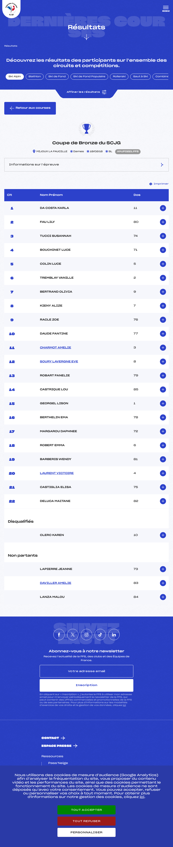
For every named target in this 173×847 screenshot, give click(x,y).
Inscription (86, 685)
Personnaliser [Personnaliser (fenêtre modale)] (86, 832)
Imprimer (159, 184)
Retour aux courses (30, 108)
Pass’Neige (58, 763)
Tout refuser (86, 821)
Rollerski (119, 77)
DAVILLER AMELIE (55, 583)
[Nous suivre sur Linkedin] (114, 634)
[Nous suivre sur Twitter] (72, 634)
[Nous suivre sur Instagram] (86, 634)
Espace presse (56, 746)
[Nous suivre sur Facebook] (59, 634)
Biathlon (35, 77)
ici (124, 705)
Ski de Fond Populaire (89, 77)
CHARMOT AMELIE (55, 347)
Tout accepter (86, 810)
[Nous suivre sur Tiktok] (100, 634)
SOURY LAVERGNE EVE (59, 361)
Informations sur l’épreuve (86, 165)
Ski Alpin (15, 77)
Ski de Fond (57, 77)
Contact (50, 738)
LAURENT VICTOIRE (57, 473)
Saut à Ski (140, 77)
